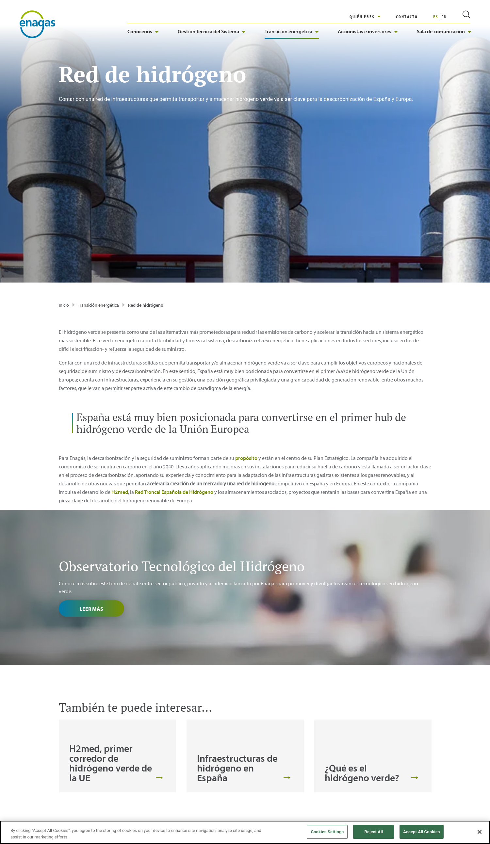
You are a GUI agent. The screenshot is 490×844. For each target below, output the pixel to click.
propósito (246, 325)
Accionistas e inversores (368, 31)
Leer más (91, 476)
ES (435, 17)
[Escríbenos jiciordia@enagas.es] (118, 779)
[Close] (479, 832)
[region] (373, 16)
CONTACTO (407, 17)
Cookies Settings (327, 831)
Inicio (64, 173)
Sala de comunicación (444, 31)
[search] (458, 16)
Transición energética (292, 31)
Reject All (374, 831)
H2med (119, 359)
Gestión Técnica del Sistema (212, 31)
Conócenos (143, 31)
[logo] (37, 24)
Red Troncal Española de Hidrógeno (174, 359)
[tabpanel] (117, 623)
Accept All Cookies (421, 831)
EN (444, 17)
